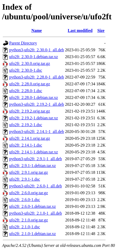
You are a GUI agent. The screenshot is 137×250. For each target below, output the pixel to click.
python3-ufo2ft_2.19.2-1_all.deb (36, 104)
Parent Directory (23, 43)
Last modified (80, 30)
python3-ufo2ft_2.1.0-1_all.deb (35, 213)
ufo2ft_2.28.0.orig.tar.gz (29, 84)
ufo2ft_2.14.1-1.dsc (25, 145)
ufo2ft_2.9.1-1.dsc (24, 179)
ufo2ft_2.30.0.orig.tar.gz (29, 63)
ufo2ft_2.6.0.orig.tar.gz (28, 193)
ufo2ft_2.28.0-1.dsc (25, 90)
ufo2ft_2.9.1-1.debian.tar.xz (32, 165)
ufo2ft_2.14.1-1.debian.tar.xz (33, 152)
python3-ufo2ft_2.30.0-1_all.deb (36, 50)
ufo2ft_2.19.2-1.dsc (25, 125)
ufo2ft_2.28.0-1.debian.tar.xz (33, 97)
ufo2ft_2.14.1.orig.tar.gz (29, 138)
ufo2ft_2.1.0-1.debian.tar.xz (32, 233)
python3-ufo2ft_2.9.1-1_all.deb (35, 159)
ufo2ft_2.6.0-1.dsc (24, 199)
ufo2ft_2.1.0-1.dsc (24, 227)
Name (36, 30)
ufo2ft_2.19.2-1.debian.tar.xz (33, 118)
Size (101, 30)
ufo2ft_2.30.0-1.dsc (25, 70)
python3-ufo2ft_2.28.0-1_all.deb (36, 77)
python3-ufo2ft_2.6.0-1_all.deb (35, 186)
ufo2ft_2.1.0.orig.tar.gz (28, 220)
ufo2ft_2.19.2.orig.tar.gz (29, 111)
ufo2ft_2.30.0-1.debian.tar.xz (33, 56)
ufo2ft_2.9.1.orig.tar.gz (28, 172)
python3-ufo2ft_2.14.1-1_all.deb (36, 131)
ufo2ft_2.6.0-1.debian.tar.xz (32, 206)
